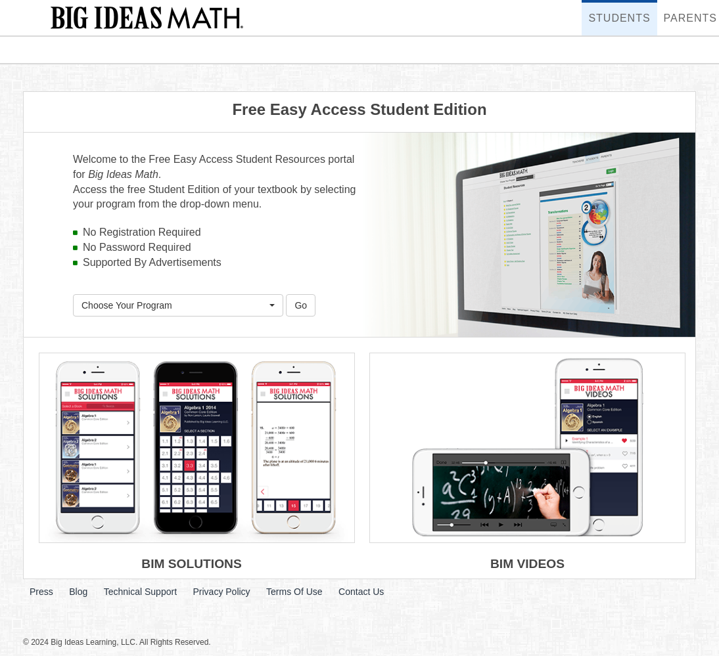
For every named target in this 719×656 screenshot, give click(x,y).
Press (41, 591)
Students (616, 12)
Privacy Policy (221, 591)
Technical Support (140, 591)
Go (300, 305)
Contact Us (361, 591)
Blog (78, 591)
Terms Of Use (294, 591)
